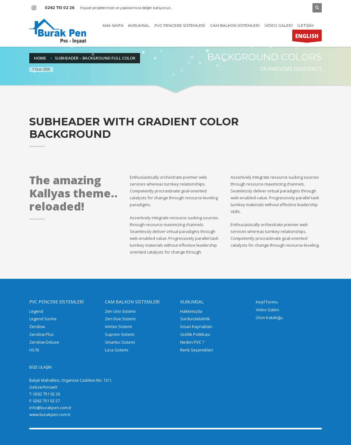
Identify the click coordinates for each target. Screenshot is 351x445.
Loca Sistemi (116, 350)
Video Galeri (267, 309)
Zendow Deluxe (44, 342)
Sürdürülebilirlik (195, 319)
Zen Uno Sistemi (120, 311)
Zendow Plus (41, 334)
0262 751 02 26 (59, 7)
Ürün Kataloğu (269, 317)
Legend (36, 311)
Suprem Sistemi (119, 334)
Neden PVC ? (192, 342)
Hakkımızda (191, 311)
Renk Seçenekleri (196, 350)
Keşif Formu (267, 302)
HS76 (34, 350)
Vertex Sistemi (118, 326)
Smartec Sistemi (120, 342)
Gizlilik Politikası (195, 334)
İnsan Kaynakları (196, 326)
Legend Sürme (43, 319)
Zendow (37, 326)
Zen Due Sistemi (120, 319)
